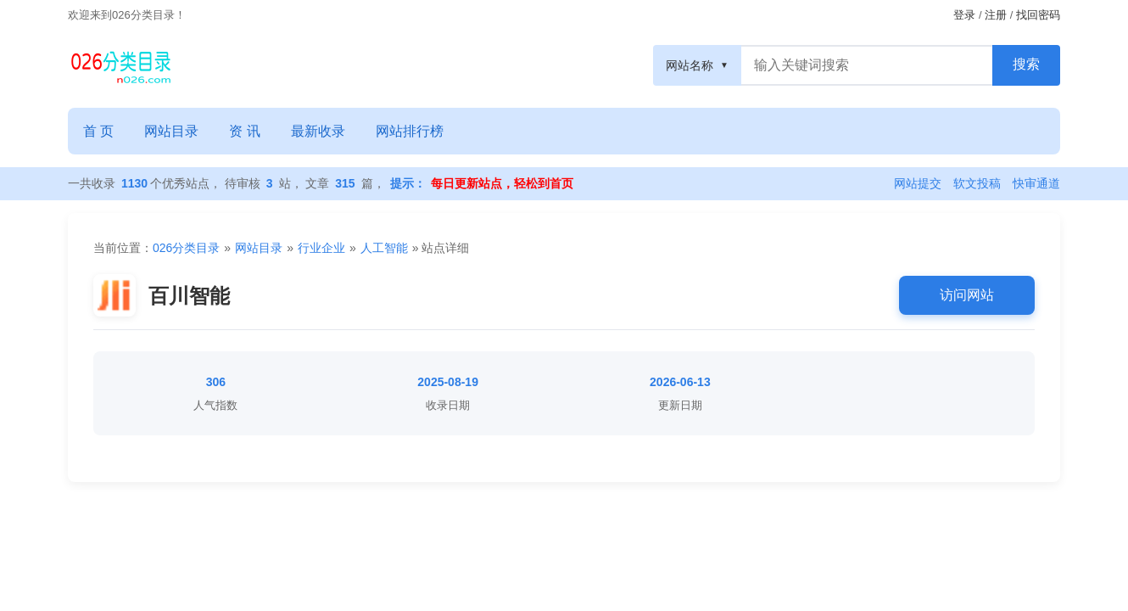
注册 (996, 14)
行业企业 (321, 248)
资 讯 (244, 131)
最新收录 (318, 131)
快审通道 (1036, 183)
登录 (964, 14)
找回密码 (1038, 14)
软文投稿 (977, 183)
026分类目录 (186, 248)
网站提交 (917, 183)
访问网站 (967, 295)
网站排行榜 (410, 131)
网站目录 (171, 131)
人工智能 (384, 248)
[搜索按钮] (1026, 65)
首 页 (98, 131)
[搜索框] (866, 65)
